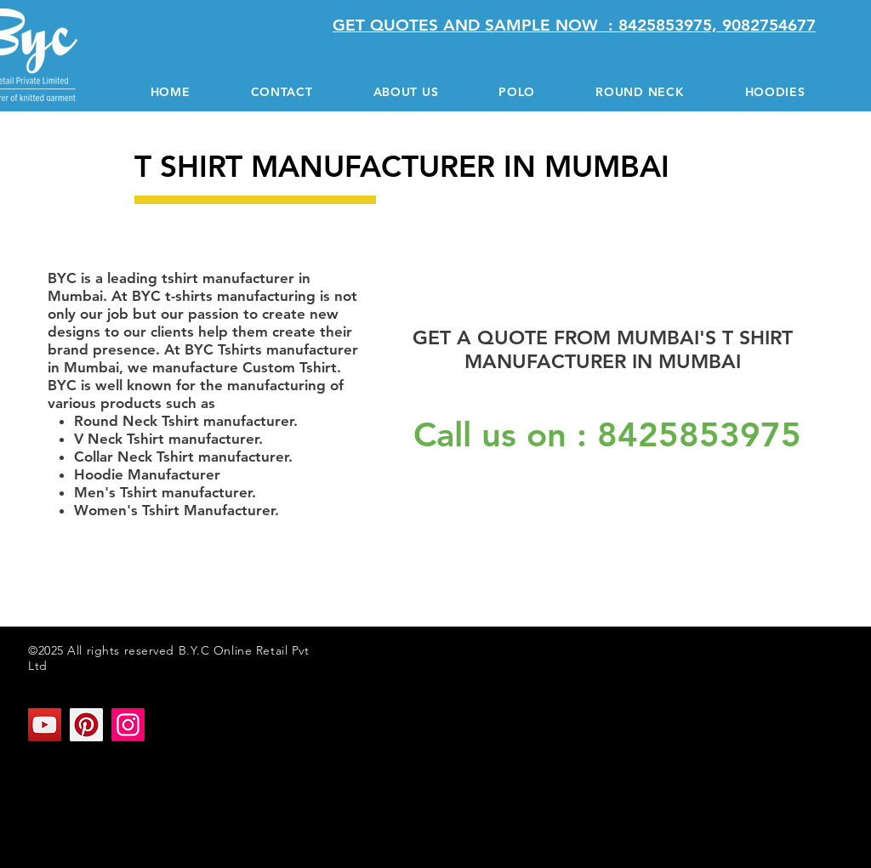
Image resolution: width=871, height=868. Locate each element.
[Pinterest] (86, 724)
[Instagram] (128, 724)
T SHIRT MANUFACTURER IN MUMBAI (95, 793)
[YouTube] (44, 724)
